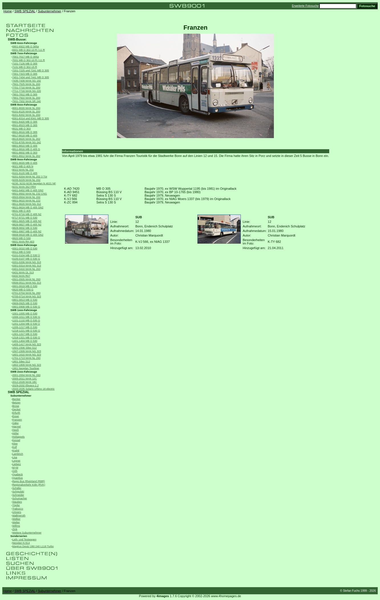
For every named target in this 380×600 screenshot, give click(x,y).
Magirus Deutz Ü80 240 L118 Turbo (33, 546)
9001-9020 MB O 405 (24, 162)
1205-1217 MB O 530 (24, 327)
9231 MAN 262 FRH (24, 186)
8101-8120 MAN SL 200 (26, 111)
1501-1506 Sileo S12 (24, 347)
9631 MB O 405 (21, 210)
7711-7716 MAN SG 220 (26, 91)
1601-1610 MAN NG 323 (26, 354)
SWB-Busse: (17, 39)
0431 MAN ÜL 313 (23, 272)
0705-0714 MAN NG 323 (26, 296)
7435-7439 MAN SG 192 (26, 80)
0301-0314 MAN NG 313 (26, 265)
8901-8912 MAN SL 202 (26, 156)
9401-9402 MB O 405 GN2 (27, 190)
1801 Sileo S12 (21, 361)
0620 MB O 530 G (22, 289)
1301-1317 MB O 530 (24, 334)
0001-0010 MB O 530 (24, 248)
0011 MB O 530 (21, 251)
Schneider (18, 495)
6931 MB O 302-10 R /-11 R (28, 50)
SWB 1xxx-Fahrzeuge (23, 310)
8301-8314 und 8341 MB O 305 (30, 118)
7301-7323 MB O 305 (24, 73)
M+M (15, 467)
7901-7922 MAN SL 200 (26, 97)
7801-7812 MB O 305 (24, 94)
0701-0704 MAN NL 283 (26, 293)
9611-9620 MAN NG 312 (26, 204)
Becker (16, 399)
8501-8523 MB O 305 (24, 125)
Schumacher (19, 498)
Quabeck (17, 474)
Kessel (16, 440)
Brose (15, 406)
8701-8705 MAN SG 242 (26, 142)
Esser (15, 416)
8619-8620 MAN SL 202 (26, 139)
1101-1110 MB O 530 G (26, 320)
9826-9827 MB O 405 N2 (26, 224)
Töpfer (16, 505)
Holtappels (18, 436)
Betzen (16, 402)
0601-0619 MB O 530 (24, 286)
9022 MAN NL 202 (23, 169)
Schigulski (18, 491)
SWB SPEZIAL (25, 11)
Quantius (17, 477)
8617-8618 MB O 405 (24, 135)
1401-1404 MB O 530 (24, 341)
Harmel (16, 426)
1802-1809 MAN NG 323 (26, 364)
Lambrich (17, 453)
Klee (14, 443)
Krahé (15, 450)
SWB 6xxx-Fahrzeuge (23, 43)
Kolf (14, 447)
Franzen (17, 419)
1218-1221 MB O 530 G (26, 330)
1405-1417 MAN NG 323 (26, 344)
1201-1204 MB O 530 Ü (26, 323)
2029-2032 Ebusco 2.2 (25, 385)
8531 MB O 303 (21, 128)
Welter (16, 522)
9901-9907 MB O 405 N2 (26, 231)
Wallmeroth (18, 515)
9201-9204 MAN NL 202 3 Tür (29, 176)
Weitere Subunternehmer (26, 532)
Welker (16, 519)
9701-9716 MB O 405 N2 (26, 214)
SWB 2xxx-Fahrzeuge (23, 371)
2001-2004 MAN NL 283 (26, 375)
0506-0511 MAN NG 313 (26, 282)
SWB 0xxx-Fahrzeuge (23, 245)
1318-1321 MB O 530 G (26, 337)
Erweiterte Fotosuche (305, 5)
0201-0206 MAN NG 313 (26, 262)
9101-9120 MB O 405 (24, 173)
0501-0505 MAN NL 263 (26, 279)
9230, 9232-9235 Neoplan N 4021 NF (34, 183)
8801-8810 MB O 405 (24, 145)
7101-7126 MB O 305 (24, 63)
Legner (16, 460)
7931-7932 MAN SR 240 (26, 101)
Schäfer (16, 488)
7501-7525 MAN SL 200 (26, 84)
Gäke (15, 423)
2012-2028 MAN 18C (24, 382)
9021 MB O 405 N (22, 166)
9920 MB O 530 (21, 238)
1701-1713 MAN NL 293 (26, 358)
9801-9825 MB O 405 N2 (26, 221)
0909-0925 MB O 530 (24, 303)
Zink (14, 529)
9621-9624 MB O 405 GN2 (27, 207)
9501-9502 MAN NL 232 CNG (29, 193)
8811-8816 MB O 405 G (26, 149)
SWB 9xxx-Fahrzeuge (23, 159)
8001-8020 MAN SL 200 (26, 108)
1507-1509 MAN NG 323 (26, 351)
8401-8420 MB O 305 (24, 121)
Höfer (15, 433)
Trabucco (17, 508)
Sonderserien (18, 536)
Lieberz (16, 464)
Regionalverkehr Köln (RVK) (28, 484)
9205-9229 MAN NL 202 (26, 180)
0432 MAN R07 (21, 275)
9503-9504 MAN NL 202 (26, 197)
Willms (16, 525)
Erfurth (16, 412)
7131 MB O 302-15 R (24, 67)
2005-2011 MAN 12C (24, 378)
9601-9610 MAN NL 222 (26, 200)
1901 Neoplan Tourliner (25, 368)
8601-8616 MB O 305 (24, 132)
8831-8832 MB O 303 (24, 152)
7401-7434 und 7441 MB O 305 (30, 77)
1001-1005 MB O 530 (24, 313)
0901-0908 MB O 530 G (26, 306)
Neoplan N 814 (21, 543)
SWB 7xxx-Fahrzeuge (23, 53)
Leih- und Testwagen (24, 539)
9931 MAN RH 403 (23, 241)
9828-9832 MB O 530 (24, 228)
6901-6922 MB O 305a (25, 46)
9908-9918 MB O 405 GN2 (27, 234)
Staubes (17, 501)
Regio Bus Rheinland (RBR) (28, 481)
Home (7, 11)
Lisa (14, 457)
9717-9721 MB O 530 (24, 217)
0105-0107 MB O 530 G (26, 258)
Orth (14, 471)
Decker (16, 409)
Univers (16, 512)
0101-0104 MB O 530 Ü (26, 255)
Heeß (15, 430)
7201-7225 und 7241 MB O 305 (30, 70)
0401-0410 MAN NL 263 (26, 269)
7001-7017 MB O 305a (25, 56)
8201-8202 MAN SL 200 (26, 115)
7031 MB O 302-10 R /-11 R (28, 60)
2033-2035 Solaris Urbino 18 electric (33, 388)
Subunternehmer (49, 11)
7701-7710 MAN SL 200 (26, 87)
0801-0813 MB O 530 (24, 299)
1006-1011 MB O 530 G (26, 317)
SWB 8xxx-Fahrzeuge (23, 104)
